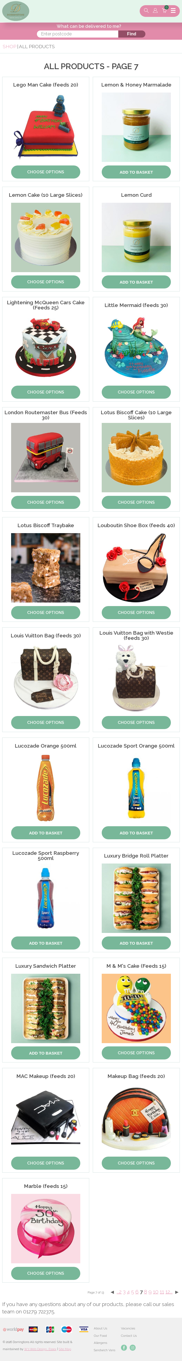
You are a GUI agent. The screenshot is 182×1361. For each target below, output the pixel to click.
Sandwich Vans (104, 1350)
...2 (119, 1292)
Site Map (65, 1349)
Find (131, 34)
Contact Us (129, 1336)
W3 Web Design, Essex (40, 1349)
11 (162, 1292)
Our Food (100, 1336)
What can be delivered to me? (89, 26)
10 (155, 1292)
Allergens (100, 1343)
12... (169, 1292)
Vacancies (128, 1328)
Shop (9, 46)
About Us (100, 1328)
